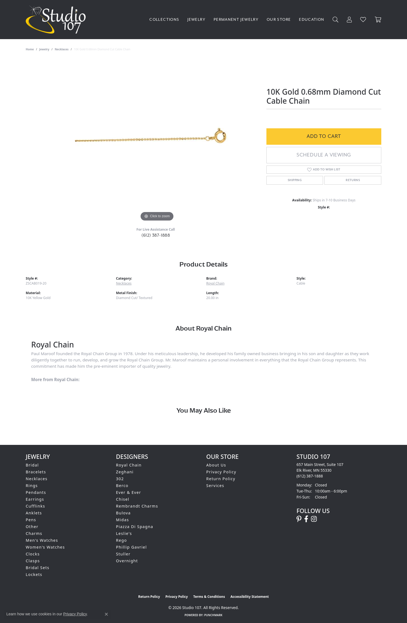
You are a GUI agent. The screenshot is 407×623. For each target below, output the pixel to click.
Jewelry (196, 19)
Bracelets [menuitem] (36, 471)
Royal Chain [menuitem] (129, 465)
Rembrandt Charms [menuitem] (137, 506)
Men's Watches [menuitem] (42, 540)
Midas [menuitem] (122, 519)
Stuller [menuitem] (123, 554)
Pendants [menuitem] (36, 492)
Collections (164, 19)
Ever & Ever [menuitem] (128, 492)
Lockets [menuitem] (34, 574)
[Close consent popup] (106, 614)
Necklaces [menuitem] (37, 478)
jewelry (44, 49)
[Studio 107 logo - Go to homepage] (57, 19)
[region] (157, 141)
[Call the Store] (309, 476)
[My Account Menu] (349, 20)
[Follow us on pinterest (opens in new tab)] (298, 519)
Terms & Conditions (209, 596)
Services (215, 485)
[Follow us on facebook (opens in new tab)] (306, 519)
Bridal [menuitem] (32, 465)
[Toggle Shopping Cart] (378, 20)
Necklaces (62, 49)
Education (311, 19)
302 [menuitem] (120, 478)
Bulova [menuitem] (123, 512)
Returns (353, 180)
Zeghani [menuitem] (124, 471)
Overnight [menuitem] (127, 560)
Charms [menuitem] (34, 533)
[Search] (336, 20)
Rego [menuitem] (121, 540)
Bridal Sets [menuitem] (37, 567)
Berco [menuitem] (122, 485)
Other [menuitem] (32, 526)
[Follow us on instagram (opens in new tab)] (314, 519)
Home (30, 49)
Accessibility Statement (249, 596)
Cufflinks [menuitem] (35, 506)
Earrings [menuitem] (35, 499)
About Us (216, 465)
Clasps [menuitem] (33, 560)
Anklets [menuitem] (34, 512)
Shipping (295, 180)
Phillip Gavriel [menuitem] (131, 547)
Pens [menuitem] (31, 519)
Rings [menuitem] (32, 485)
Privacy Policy (221, 471)
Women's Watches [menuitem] (45, 547)
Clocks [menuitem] (33, 554)
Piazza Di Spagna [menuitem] (134, 526)
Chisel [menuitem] (122, 499)
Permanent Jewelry (236, 19)
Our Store (279, 19)
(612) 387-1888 (155, 235)
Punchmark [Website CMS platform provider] (213, 615)
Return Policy (221, 478)
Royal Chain (215, 283)
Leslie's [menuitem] (124, 533)
